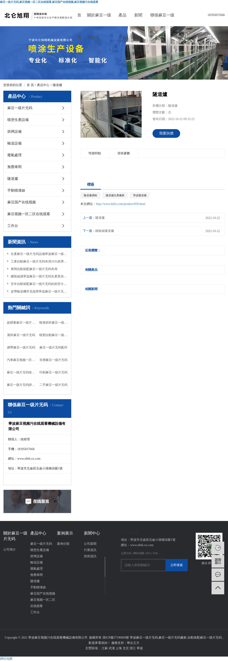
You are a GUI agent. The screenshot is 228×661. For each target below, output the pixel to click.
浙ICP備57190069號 (115, 637)
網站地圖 (139, 553)
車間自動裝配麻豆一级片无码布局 (33, 269)
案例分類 (63, 543)
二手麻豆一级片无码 (53, 385)
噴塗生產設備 (18, 120)
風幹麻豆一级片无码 (21, 335)
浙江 (133, 648)
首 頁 (30, 85)
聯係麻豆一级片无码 (162, 19)
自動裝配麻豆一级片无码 (204, 637)
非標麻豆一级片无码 (53, 360)
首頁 (79, 19)
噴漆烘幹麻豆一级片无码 (53, 322)
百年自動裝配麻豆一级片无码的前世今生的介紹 (39, 284)
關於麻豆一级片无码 (99, 19)
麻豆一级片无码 (19, 108)
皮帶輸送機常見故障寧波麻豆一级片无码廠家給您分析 (39, 291)
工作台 (12, 226)
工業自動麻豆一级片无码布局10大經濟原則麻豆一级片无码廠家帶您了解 (39, 261)
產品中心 (122, 19)
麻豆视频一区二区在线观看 (28, 214)
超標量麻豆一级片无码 (21, 322)
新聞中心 (138, 19)
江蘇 (105, 648)
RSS (148, 553)
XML (156, 553)
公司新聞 (90, 543)
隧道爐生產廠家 (115, 195)
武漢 (112, 648)
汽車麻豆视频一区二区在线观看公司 (21, 360)
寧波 (140, 648)
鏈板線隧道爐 (104, 230)
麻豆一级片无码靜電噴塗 (21, 385)
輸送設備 (14, 143)
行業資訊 (90, 550)
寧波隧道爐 (140, 195)
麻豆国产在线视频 (21, 202)
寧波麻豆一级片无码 (144, 637)
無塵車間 (14, 167)
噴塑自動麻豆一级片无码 (53, 335)
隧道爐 (57, 85)
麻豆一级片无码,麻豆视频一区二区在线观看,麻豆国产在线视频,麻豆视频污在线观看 (49, 2)
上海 (119, 648)
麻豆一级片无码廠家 (173, 637)
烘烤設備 (14, 131)
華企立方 (133, 643)
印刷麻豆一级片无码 (53, 372)
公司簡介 (9, 549)
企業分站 (126, 553)
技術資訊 (90, 556)
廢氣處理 (14, 155)
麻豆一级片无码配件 (53, 347)
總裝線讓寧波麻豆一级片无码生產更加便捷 (39, 276)
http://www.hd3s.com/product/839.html (120, 204)
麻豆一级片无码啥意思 (21, 372)
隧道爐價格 (90, 195)
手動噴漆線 (16, 190)
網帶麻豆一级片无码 (21, 347)
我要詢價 (166, 133)
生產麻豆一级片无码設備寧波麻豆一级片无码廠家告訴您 (39, 254)
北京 (126, 648)
